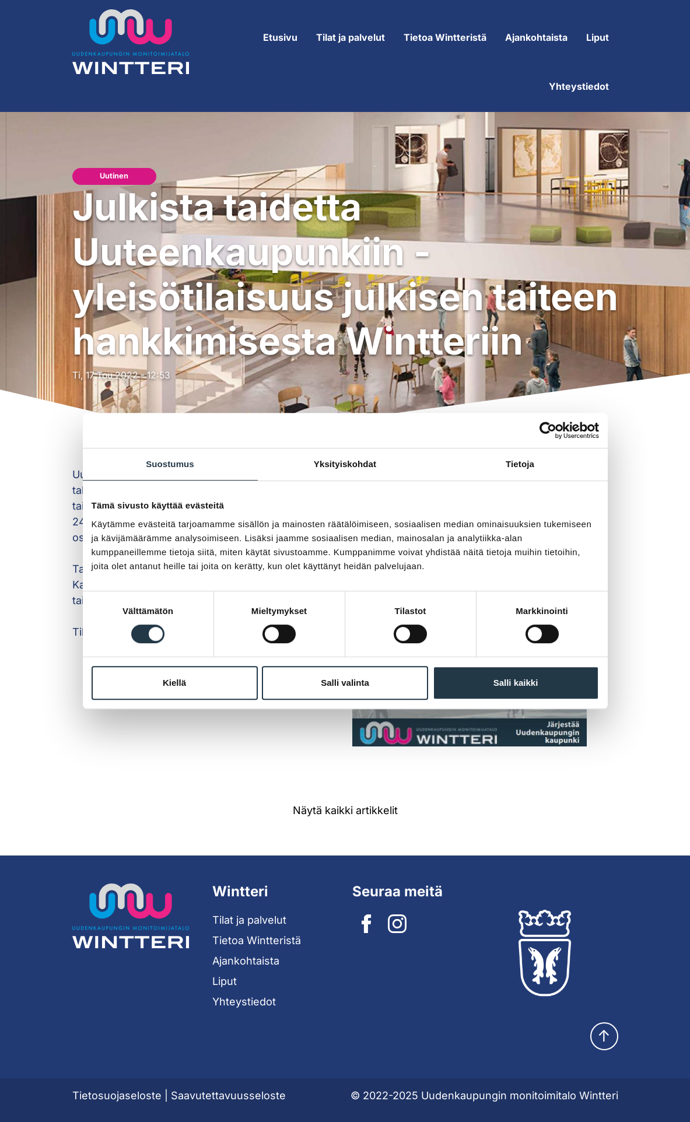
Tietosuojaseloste (117, 1095)
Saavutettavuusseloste (228, 1095)
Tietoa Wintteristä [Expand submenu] (445, 37)
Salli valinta (345, 683)
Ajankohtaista (536, 37)
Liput (597, 37)
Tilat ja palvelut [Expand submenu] (350, 37)
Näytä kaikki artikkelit (345, 810)
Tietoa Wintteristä (256, 940)
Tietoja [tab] (520, 464)
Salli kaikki (515, 683)
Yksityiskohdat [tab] (345, 464)
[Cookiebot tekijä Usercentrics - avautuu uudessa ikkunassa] (548, 430)
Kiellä (174, 683)
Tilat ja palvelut (249, 920)
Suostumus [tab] (170, 464)
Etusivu (280, 37)
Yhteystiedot (579, 86)
